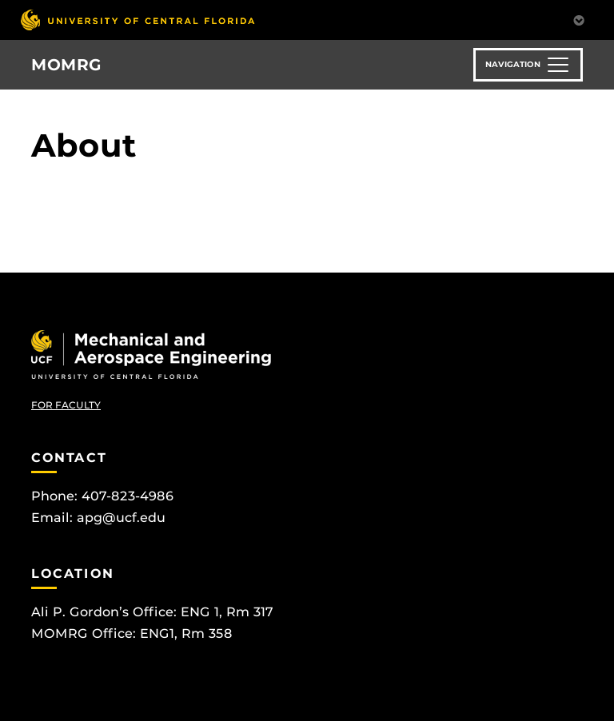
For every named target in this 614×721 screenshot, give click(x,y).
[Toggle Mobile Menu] (579, 19)
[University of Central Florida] (137, 19)
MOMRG (66, 64)
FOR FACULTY (66, 405)
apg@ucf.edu (121, 517)
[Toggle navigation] (528, 65)
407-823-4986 (127, 496)
